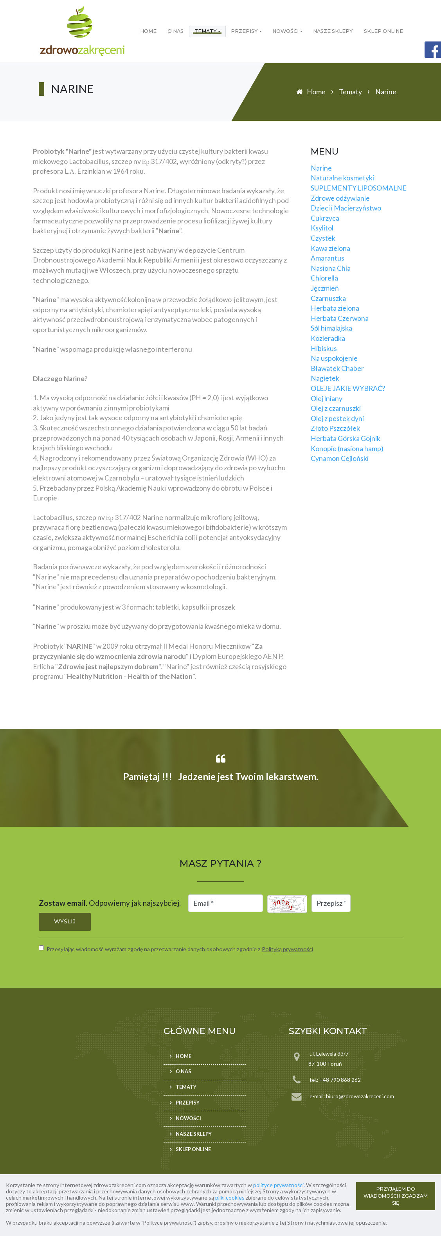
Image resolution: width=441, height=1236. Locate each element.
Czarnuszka (328, 298)
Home (148, 31)
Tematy (205, 31)
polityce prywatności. (279, 1185)
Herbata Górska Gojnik (345, 438)
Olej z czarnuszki (336, 408)
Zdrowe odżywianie (340, 198)
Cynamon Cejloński (340, 458)
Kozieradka (328, 338)
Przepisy (244, 31)
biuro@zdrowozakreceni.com (360, 1096)
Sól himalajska (331, 328)
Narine (321, 168)
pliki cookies (230, 1197)
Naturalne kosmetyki (342, 178)
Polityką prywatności (287, 949)
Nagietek (325, 378)
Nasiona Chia (331, 268)
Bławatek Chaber (337, 368)
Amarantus (327, 258)
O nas (175, 31)
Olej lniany (326, 398)
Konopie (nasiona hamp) (347, 448)
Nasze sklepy (333, 31)
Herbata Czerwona (340, 318)
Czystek (323, 238)
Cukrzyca (325, 218)
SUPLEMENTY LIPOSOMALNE (359, 188)
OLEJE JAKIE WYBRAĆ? (348, 388)
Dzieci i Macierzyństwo (346, 208)
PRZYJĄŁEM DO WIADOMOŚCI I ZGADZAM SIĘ (396, 1196)
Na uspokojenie (334, 358)
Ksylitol (322, 228)
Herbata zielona (335, 308)
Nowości (285, 31)
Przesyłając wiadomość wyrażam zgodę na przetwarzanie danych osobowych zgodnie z (180, 949)
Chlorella (324, 278)
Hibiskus (324, 348)
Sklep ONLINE (383, 31)
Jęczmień (325, 288)
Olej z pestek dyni (337, 418)
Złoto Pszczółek (335, 428)
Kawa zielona (330, 248)
